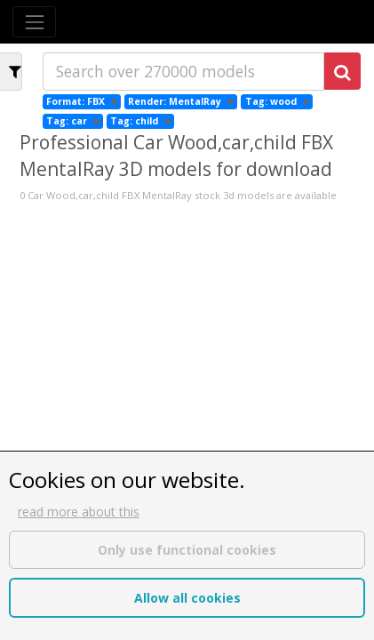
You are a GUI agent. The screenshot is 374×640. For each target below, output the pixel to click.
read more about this (78, 511)
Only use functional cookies (187, 549)
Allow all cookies (187, 597)
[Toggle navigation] (34, 21)
